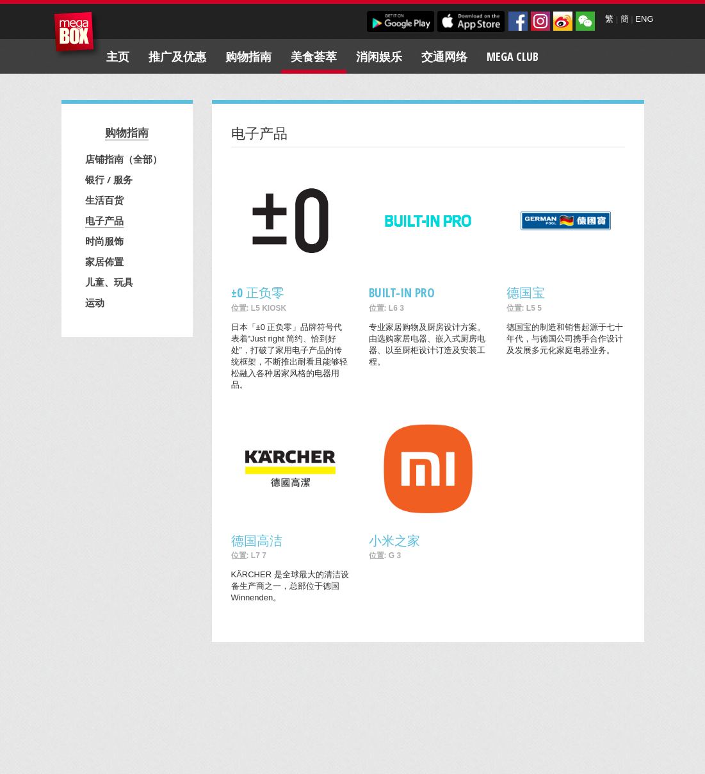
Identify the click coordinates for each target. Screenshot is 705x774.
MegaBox (77, 35)
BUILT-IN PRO (402, 292)
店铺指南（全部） (123, 158)
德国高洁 (256, 540)
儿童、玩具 (109, 282)
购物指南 (248, 56)
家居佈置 (104, 261)
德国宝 (525, 292)
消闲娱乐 (379, 56)
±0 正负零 (257, 292)
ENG (644, 19)
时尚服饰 (104, 241)
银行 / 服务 (109, 179)
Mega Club (513, 56)
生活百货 (104, 200)
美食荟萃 (314, 56)
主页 (117, 56)
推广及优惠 (177, 56)
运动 (94, 302)
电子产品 (104, 220)
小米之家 (394, 540)
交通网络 (444, 56)
